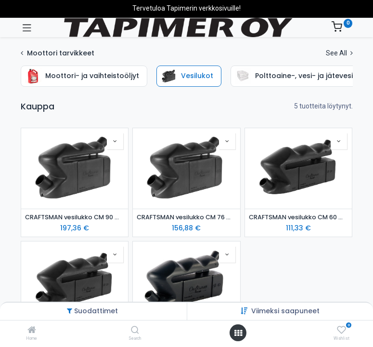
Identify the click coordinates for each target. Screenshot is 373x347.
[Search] (135, 330)
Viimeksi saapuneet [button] (285, 311)
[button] (115, 141)
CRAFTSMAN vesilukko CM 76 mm (186, 217)
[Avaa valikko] (238, 333)
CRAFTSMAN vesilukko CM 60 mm (298, 217)
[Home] (31, 330)
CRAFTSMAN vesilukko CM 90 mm (75, 217)
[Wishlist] (341, 330)
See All (339, 53)
